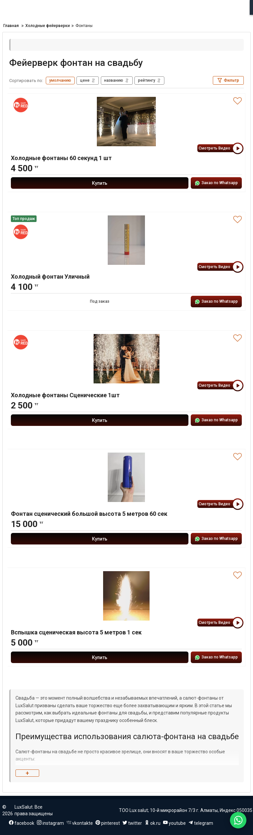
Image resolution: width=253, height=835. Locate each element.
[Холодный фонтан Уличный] (126, 240)
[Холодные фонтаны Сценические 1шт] (126, 358)
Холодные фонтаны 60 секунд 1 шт (61, 157)
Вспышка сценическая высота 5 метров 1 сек (76, 632)
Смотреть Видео (220, 148)
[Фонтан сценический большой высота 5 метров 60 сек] (126, 477)
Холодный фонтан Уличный (50, 276)
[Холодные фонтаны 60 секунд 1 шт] (126, 121)
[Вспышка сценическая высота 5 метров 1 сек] (126, 596)
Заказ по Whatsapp (216, 183)
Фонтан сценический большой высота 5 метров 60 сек (89, 513)
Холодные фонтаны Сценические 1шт (65, 395)
